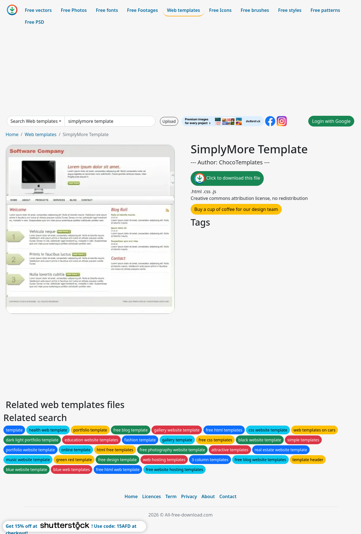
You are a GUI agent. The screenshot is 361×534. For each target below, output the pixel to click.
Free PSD (34, 22)
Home (12, 134)
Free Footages (142, 10)
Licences (151, 496)
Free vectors (38, 10)
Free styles (289, 10)
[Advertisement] (180, 71)
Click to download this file (227, 178)
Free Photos (74, 10)
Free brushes (255, 10)
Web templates (183, 10)
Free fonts (107, 10)
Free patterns (325, 10)
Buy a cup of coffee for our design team (236, 209)
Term (171, 496)
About (208, 496)
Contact (228, 496)
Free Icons (220, 10)
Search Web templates (34, 121)
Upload (169, 121)
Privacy (189, 496)
